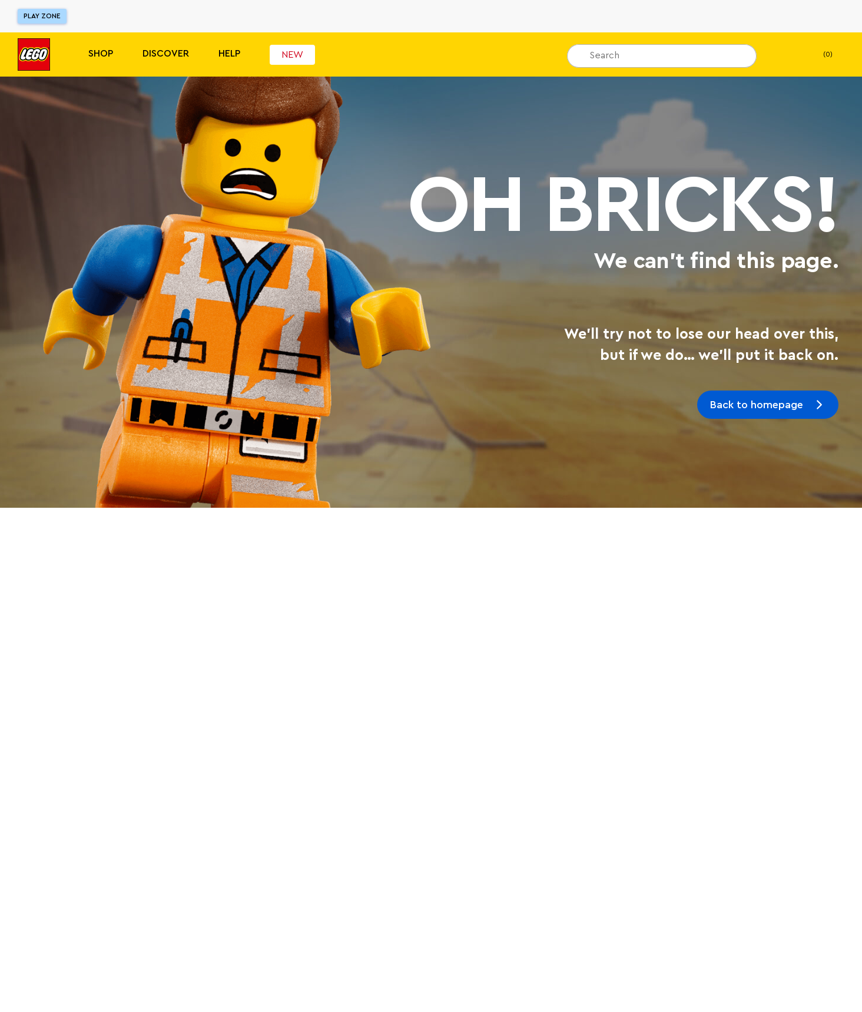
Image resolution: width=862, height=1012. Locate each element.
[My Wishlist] (783, 55)
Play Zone (42, 15)
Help (229, 53)
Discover (165, 53)
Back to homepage (756, 404)
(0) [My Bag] (818, 55)
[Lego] (34, 54)
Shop (100, 53)
